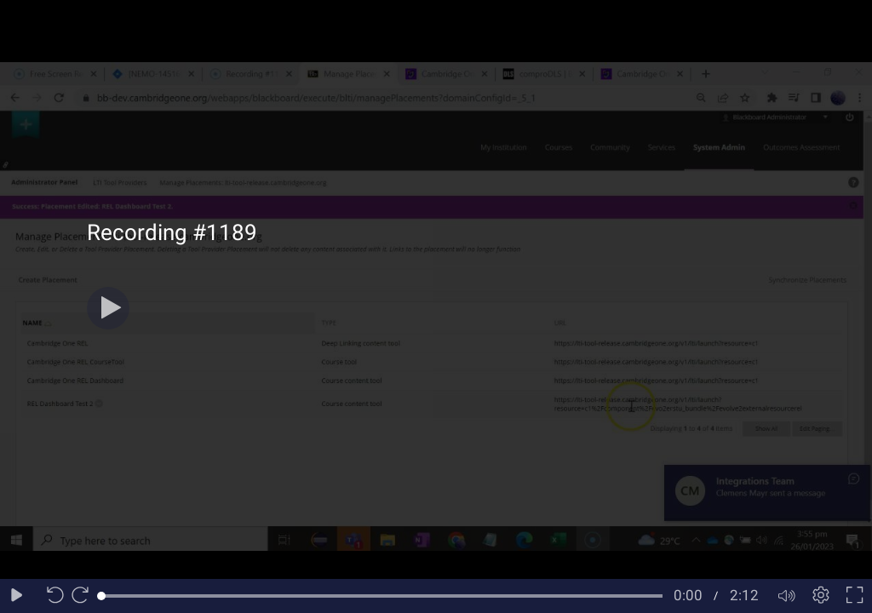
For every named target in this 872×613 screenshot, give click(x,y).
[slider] (382, 596)
